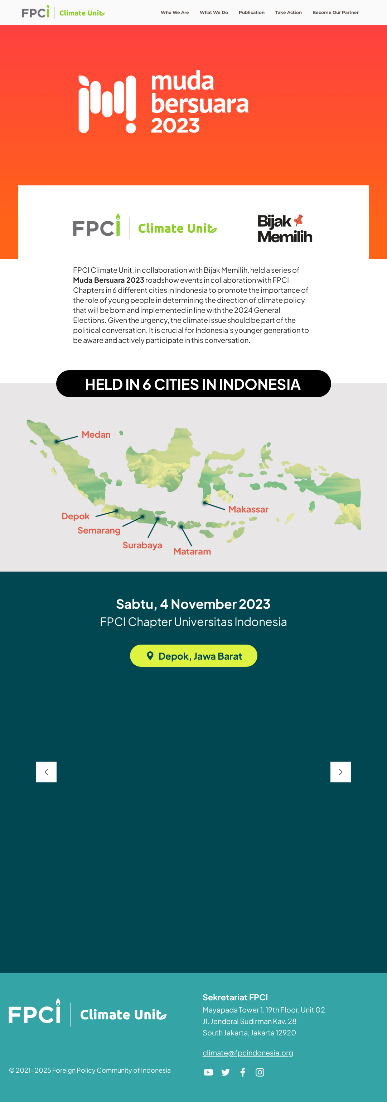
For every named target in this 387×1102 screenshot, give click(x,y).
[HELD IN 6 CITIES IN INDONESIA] (193, 383)
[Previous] (46, 772)
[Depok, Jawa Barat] (193, 656)
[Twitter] (225, 1072)
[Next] (340, 772)
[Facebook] (242, 1072)
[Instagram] (260, 1072)
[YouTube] (208, 1072)
